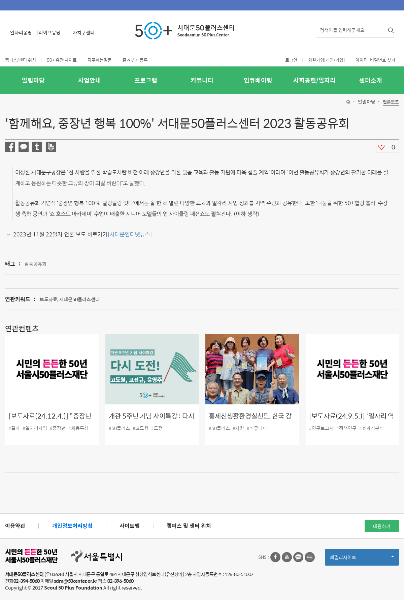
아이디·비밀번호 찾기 (375, 59)
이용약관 (15, 525)
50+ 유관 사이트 (62, 59)
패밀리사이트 (362, 559)
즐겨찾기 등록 (135, 59)
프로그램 (145, 80)
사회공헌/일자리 (314, 80)
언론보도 (391, 102)
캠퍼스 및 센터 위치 (189, 525)
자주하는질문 (100, 59)
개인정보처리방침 (72, 525)
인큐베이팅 (258, 80)
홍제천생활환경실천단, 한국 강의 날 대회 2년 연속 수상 (250, 420)
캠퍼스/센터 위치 (20, 59)
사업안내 (89, 80)
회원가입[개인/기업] (326, 59)
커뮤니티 (202, 80)
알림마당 (33, 80)
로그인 (291, 59)
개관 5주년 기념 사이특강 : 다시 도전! (151, 420)
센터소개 (370, 80)
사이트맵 (130, 525)
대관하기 (382, 526)
